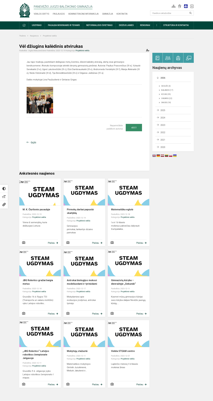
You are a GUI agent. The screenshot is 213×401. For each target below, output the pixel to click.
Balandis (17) (167, 90)
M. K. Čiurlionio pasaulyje (36, 209)
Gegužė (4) (166, 86)
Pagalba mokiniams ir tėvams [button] (64, 25)
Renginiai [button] (145, 25)
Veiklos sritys (41, 14)
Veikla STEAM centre (123, 351)
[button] (174, 6)
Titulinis (22, 36)
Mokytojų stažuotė (77, 351)
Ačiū (133, 127)
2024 (162, 118)
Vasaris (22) (166, 98)
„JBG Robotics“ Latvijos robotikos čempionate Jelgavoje (36, 355)
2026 (162, 78)
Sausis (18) (166, 102)
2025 (162, 110)
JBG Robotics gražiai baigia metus (38, 282)
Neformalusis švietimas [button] (99, 25)
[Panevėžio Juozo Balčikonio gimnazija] (24, 10)
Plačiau (51, 243)
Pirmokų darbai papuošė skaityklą (80, 211)
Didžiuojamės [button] (126, 25)
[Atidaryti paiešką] (190, 13)
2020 (162, 147)
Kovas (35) (166, 94)
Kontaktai (122, 14)
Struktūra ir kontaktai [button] (176, 25)
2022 (162, 132)
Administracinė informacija (83, 14)
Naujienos (34, 36)
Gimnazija (107, 14)
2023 (162, 125)
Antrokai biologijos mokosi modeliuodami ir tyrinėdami (82, 282)
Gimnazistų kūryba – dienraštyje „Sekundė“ (123, 282)
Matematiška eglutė (122, 209)
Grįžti (33, 142)
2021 (162, 140)
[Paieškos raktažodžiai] (172, 12)
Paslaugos (59, 14)
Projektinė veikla (50, 36)
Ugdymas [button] (37, 25)
